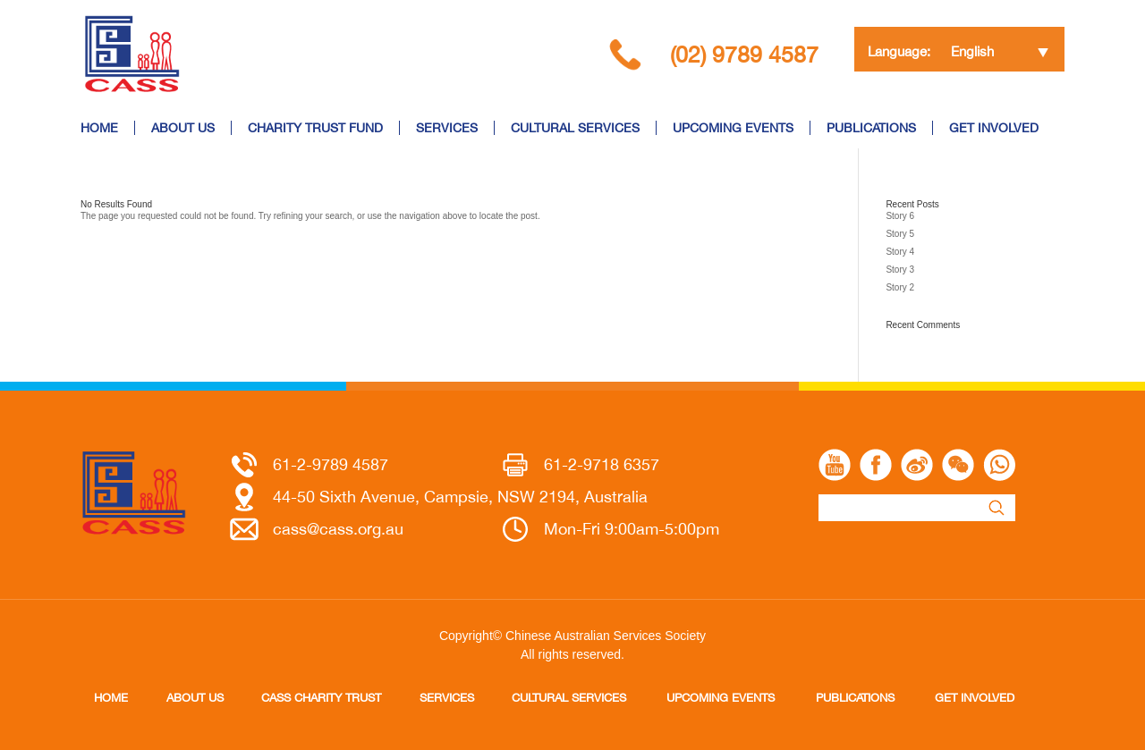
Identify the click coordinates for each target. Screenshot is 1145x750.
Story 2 (900, 287)
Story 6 (900, 216)
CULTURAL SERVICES (575, 128)
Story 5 (900, 234)
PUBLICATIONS (871, 128)
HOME (99, 128)
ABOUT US (183, 128)
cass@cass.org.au (338, 528)
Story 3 (900, 269)
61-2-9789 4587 (330, 464)
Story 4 (900, 252)
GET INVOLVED (994, 128)
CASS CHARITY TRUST (321, 697)
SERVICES (447, 128)
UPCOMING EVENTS (733, 128)
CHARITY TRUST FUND (315, 128)
